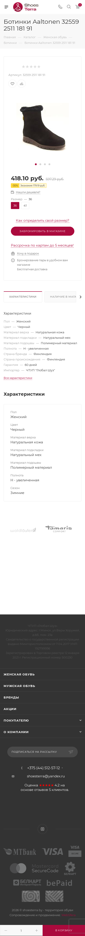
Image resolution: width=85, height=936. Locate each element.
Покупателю (16, 720)
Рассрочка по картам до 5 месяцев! (42, 245)
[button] (36, 164)
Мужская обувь (19, 686)
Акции (10, 709)
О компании (16, 732)
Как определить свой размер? (42, 220)
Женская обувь (19, 674)
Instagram (42, 829)
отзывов (41, 790)
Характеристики (22, 296)
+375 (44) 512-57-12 (43, 768)
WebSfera (68, 915)
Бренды (11, 697)
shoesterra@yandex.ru (46, 776)
